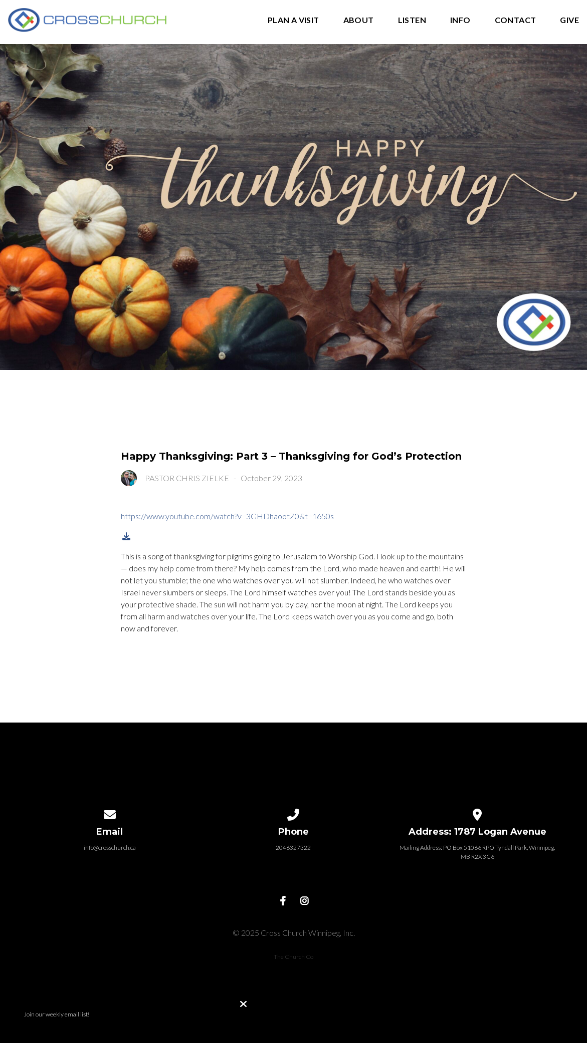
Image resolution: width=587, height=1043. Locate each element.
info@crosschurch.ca (110, 847)
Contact (515, 20)
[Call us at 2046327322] (293, 813)
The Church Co (293, 956)
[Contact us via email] (109, 813)
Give (569, 20)
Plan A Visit (293, 20)
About (358, 20)
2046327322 (293, 847)
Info (460, 20)
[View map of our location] (477, 813)
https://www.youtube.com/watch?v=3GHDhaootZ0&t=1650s (227, 516)
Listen (412, 20)
